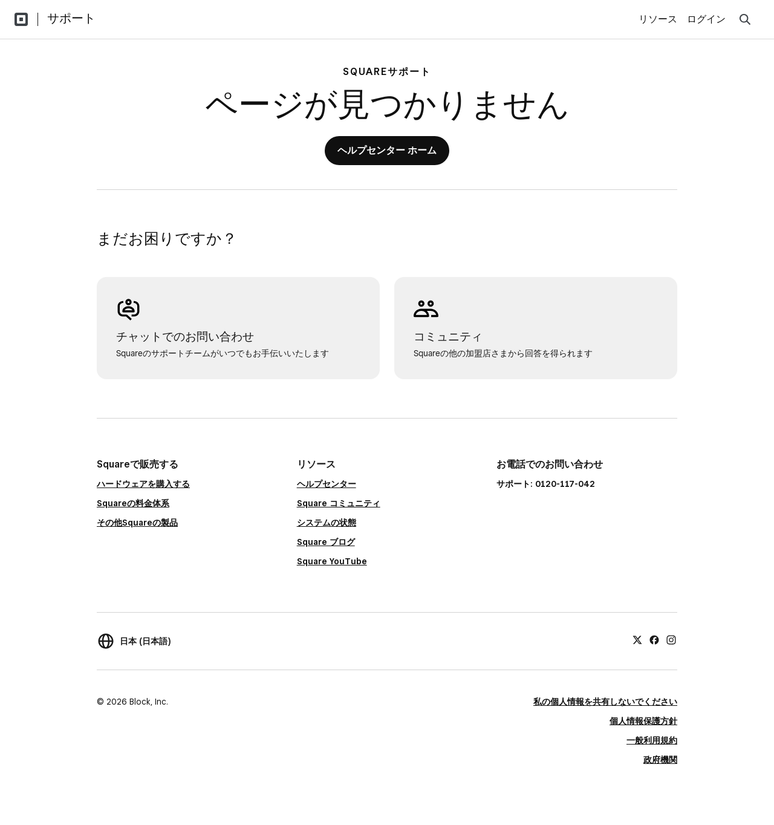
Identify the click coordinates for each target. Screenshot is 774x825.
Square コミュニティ (338, 503)
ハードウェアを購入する (143, 484)
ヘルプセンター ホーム (387, 150)
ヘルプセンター (326, 484)
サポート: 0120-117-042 (545, 484)
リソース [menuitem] (658, 19)
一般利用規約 (651, 740)
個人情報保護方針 (643, 721)
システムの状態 (326, 522)
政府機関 (660, 760)
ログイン (706, 19)
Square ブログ (326, 542)
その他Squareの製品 (137, 522)
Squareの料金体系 (133, 503)
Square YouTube (332, 561)
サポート (71, 18)
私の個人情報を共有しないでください (605, 701)
